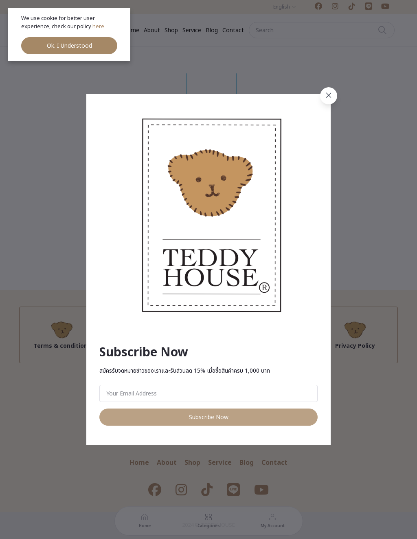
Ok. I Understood (69, 46)
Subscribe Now (208, 417)
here (98, 26)
